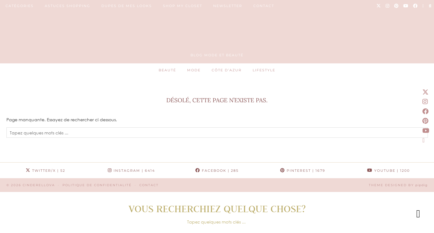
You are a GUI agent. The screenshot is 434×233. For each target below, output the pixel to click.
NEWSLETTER (227, 6)
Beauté (167, 70)
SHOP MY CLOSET (182, 6)
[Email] (423, 6)
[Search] (430, 6)
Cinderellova (39, 185)
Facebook (217, 170)
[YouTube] (406, 6)
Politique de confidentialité (97, 185)
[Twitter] (378, 6)
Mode (194, 70)
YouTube (388, 170)
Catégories (20, 6)
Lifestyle (264, 70)
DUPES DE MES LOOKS (126, 6)
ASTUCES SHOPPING (67, 6)
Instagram (131, 170)
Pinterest (302, 170)
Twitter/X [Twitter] (45, 170)
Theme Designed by (398, 185)
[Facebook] (415, 6)
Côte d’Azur (227, 70)
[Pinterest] (396, 6)
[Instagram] (388, 6)
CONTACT (263, 6)
